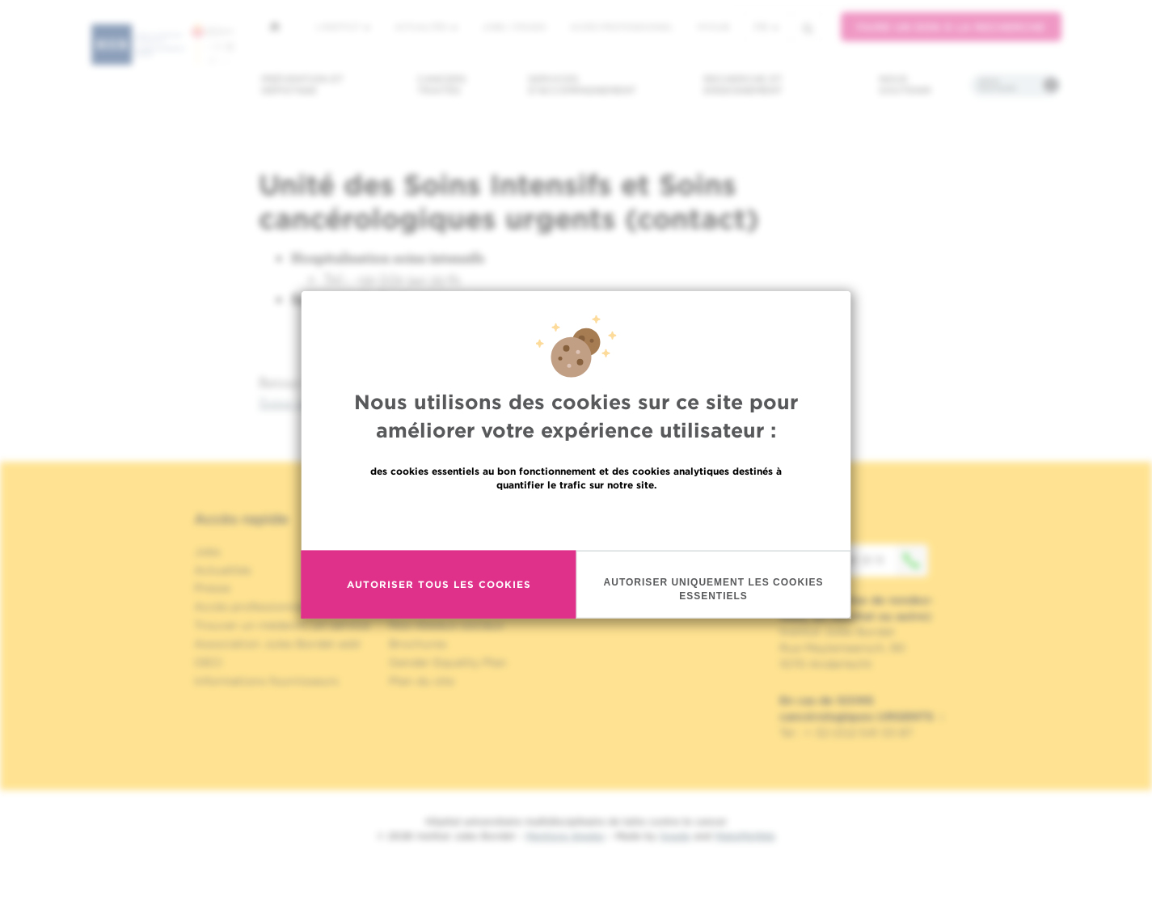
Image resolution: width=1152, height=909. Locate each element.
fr (766, 27)
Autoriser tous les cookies (439, 584)
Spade (675, 836)
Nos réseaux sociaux (446, 625)
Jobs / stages (514, 27)
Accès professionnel (621, 27)
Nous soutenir (905, 84)
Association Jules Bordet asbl (277, 643)
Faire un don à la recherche (951, 27)
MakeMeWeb (745, 836)
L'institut (343, 27)
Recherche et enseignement (743, 84)
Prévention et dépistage (302, 84)
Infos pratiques (997, 85)
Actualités (426, 27)
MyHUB (713, 27)
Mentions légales (565, 836)
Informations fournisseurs (266, 680)
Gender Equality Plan (448, 662)
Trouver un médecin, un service (281, 625)
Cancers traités (441, 84)
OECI (208, 662)
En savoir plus (576, 519)
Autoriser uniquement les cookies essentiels (714, 588)
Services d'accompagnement (582, 84)
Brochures (418, 643)
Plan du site (421, 680)
